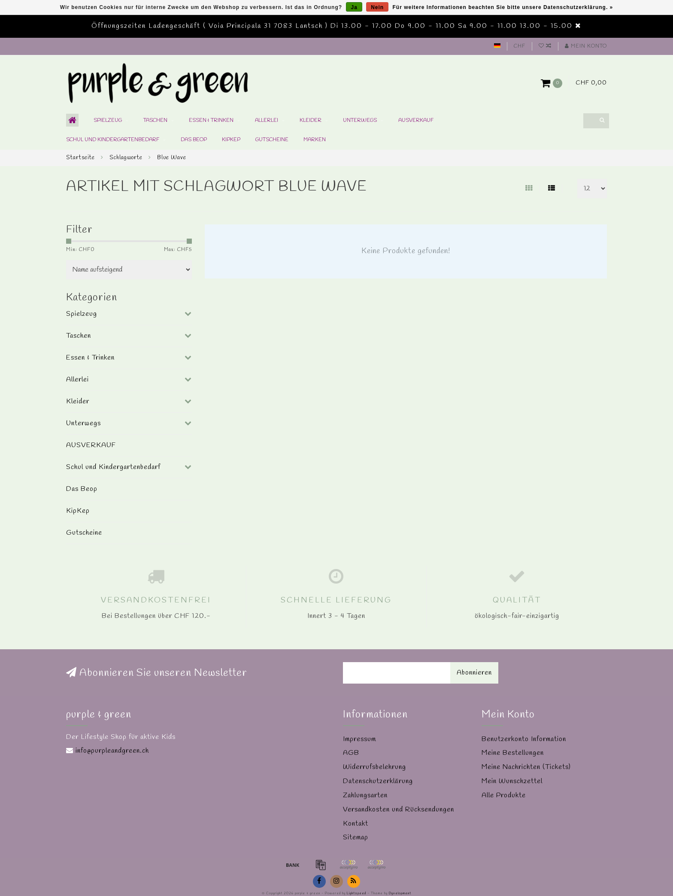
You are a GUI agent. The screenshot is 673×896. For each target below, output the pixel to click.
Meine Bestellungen (513, 752)
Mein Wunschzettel (512, 781)
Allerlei (266, 120)
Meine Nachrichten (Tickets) (526, 767)
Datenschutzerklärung (378, 781)
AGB (351, 752)
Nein (377, 7)
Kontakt (355, 823)
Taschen (155, 120)
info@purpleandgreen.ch (112, 750)
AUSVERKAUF (416, 120)
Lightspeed (356, 893)
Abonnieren (474, 672)
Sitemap (355, 837)
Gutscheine (271, 139)
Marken (314, 139)
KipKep (231, 139)
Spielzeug (108, 120)
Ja (354, 7)
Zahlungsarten (365, 795)
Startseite (80, 157)
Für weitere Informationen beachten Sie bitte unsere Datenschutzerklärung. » (503, 7)
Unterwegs (360, 120)
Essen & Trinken (211, 120)
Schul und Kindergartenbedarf (112, 139)
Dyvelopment (400, 893)
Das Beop (194, 139)
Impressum (359, 739)
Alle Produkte (504, 795)
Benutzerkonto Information (524, 739)
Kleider (310, 120)
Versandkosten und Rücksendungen (398, 809)
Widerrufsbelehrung (374, 767)
